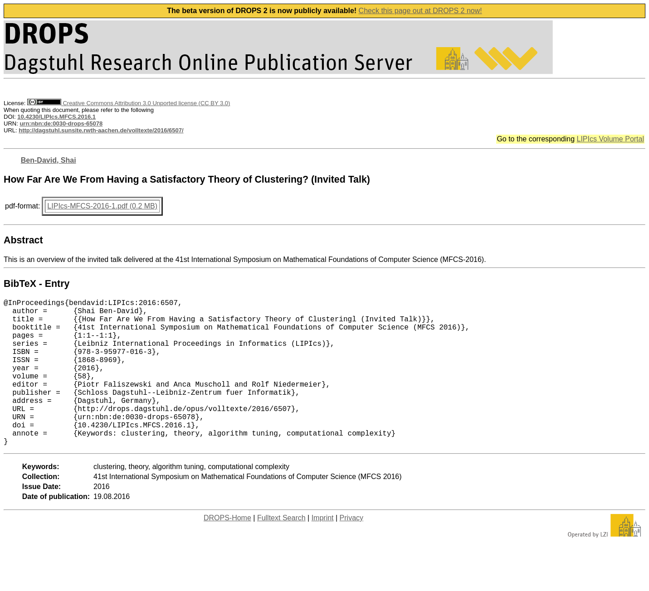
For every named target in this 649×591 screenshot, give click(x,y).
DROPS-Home (227, 550)
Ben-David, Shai (48, 160)
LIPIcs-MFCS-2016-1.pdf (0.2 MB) (102, 206)
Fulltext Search (281, 550)
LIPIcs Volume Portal (610, 139)
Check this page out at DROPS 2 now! (420, 11)
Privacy (351, 550)
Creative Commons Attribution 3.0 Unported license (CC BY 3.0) (128, 103)
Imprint (323, 550)
